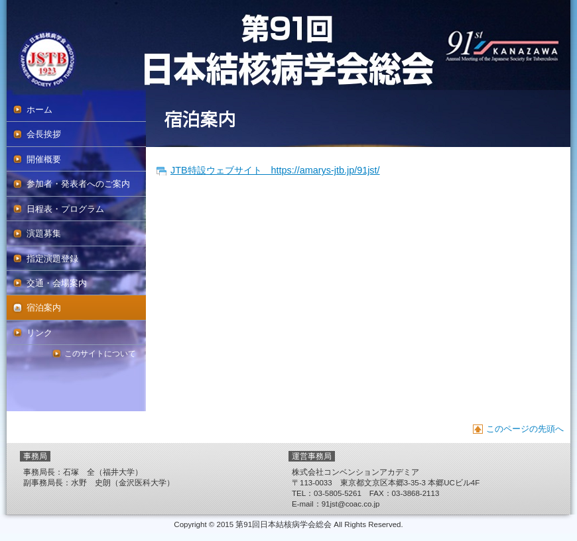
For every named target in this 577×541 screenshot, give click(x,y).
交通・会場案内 (57, 283)
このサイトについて (100, 354)
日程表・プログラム (65, 209)
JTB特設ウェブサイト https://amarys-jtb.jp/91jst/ (275, 170)
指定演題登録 (52, 259)
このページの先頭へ (525, 429)
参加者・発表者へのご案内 (78, 184)
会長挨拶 (44, 134)
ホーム (39, 110)
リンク (39, 333)
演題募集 (44, 233)
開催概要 (44, 159)
